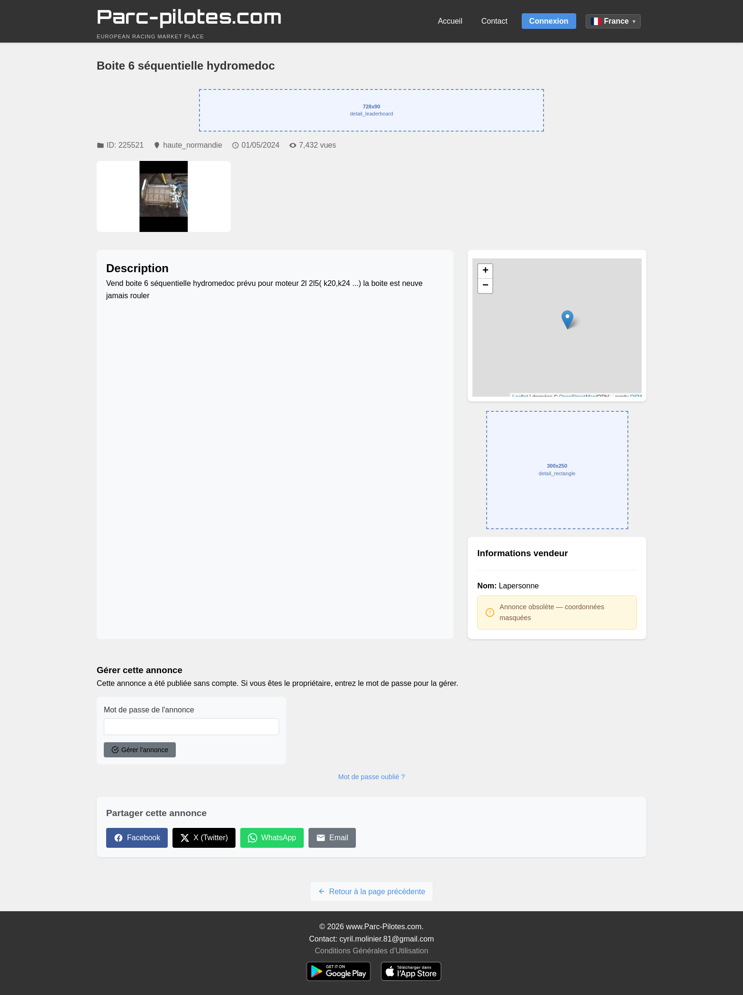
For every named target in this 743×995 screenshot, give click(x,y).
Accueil (450, 21)
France (613, 21)
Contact (494, 21)
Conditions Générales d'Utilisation (371, 951)
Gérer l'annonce (139, 750)
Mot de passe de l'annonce (149, 710)
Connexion (549, 21)
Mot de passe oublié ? (371, 777)
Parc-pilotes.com (189, 16)
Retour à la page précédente (372, 892)
